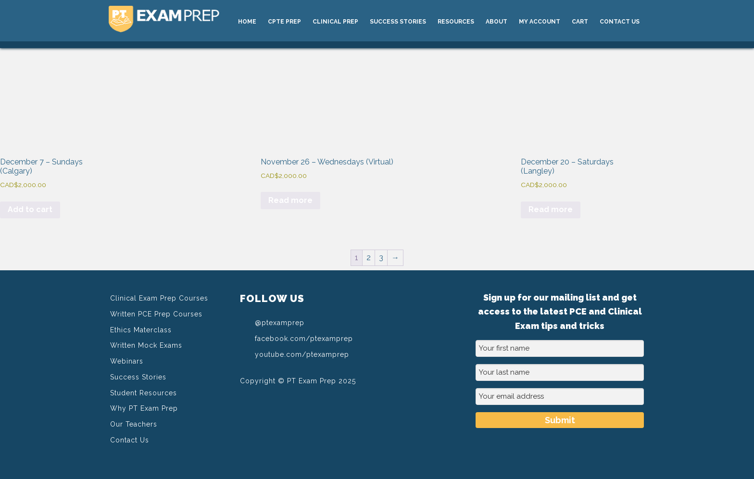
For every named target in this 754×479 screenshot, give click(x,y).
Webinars (126, 361)
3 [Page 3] (381, 257)
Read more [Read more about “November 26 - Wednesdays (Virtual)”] (290, 200)
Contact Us (129, 440)
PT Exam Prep (181, 20)
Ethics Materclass (141, 330)
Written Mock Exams (146, 345)
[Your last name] (560, 372)
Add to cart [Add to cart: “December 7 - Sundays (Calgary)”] (30, 209)
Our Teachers (133, 424)
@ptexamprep (272, 322)
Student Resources (143, 393)
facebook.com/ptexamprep (296, 338)
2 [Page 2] (368, 257)
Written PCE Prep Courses (156, 314)
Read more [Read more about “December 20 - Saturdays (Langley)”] (550, 209)
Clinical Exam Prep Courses (159, 298)
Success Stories (138, 377)
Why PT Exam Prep (144, 408)
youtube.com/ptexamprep (294, 354)
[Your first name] (560, 348)
